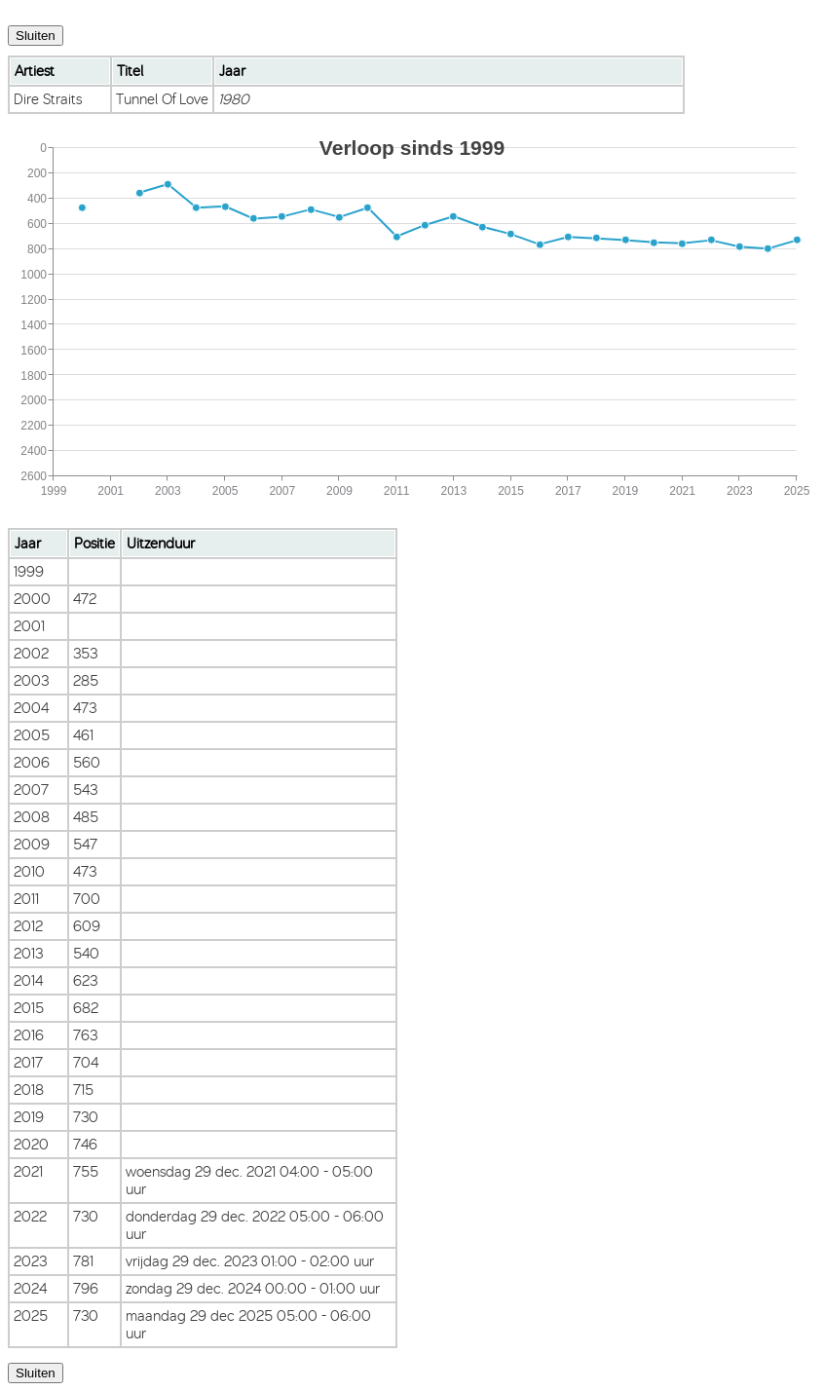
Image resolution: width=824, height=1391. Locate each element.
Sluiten (36, 35)
